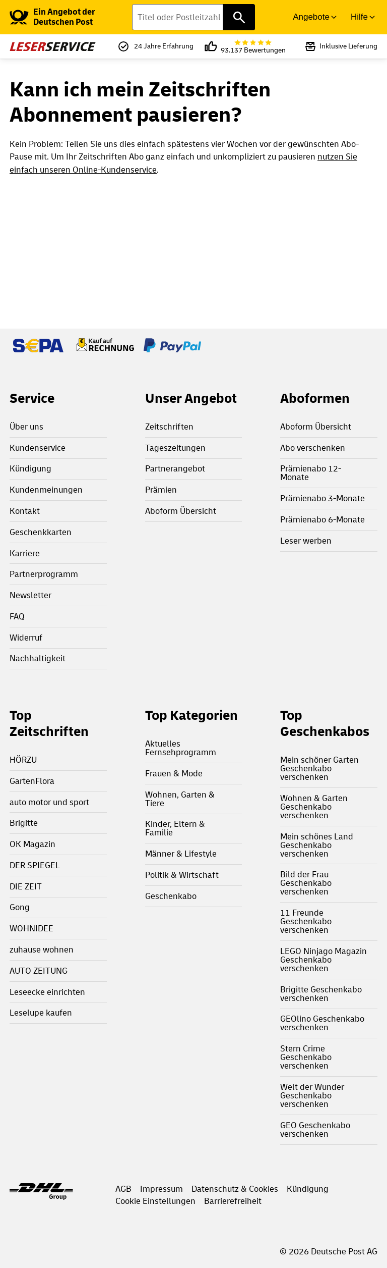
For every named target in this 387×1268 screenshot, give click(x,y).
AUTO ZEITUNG (39, 971)
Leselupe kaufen (41, 1013)
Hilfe (359, 17)
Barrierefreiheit (233, 1201)
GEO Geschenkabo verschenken (315, 1129)
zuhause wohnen (42, 949)
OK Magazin (32, 844)
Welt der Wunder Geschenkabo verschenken (312, 1096)
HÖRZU (23, 760)
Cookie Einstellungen (155, 1201)
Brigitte (24, 823)
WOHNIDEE (31, 928)
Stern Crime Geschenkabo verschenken (306, 1057)
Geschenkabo (171, 896)
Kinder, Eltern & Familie (175, 828)
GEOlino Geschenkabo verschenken (322, 1023)
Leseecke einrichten (47, 992)
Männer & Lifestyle (181, 854)
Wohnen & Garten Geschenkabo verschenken (314, 807)
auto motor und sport (49, 802)
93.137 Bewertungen (253, 46)
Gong (20, 907)
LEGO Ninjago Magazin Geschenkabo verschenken (323, 960)
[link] (71, 17)
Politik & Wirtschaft (182, 875)
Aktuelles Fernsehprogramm (180, 748)
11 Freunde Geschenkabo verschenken (306, 921)
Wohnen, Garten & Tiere (180, 799)
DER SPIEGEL (35, 865)
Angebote (311, 17)
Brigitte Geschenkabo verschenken (321, 993)
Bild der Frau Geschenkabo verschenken (306, 883)
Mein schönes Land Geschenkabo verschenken (316, 845)
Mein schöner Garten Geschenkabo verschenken (319, 768)
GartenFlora (32, 781)
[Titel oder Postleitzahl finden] (193, 17)
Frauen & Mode (174, 773)
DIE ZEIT (26, 886)
